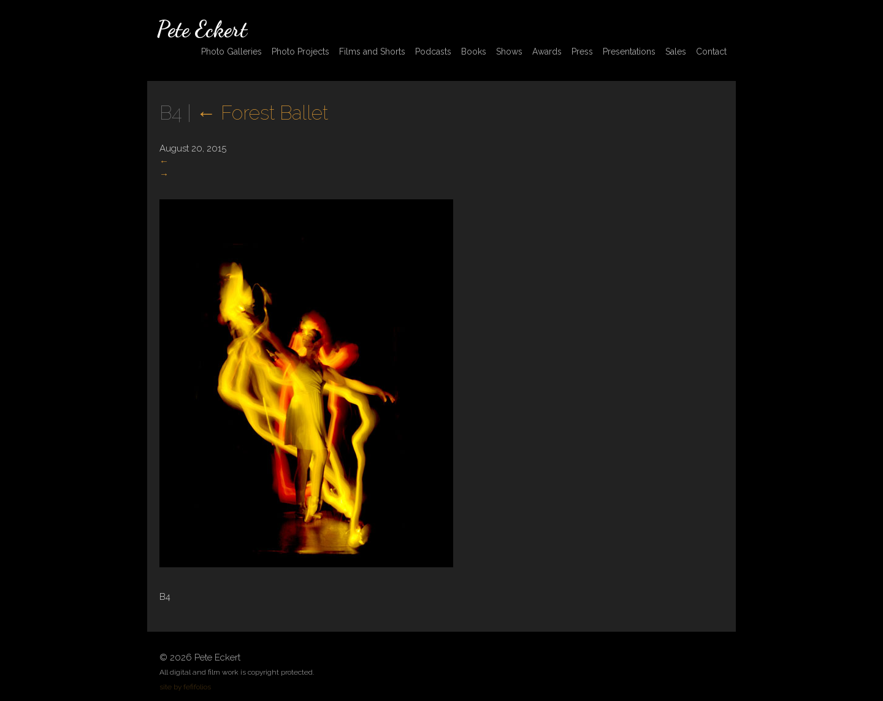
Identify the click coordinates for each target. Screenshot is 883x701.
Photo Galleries (231, 51)
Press (582, 51)
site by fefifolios (185, 687)
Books (473, 51)
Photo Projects (300, 51)
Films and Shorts (372, 51)
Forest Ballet (262, 112)
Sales (675, 51)
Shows (509, 51)
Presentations (629, 51)
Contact (711, 51)
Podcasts (433, 51)
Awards (547, 51)
